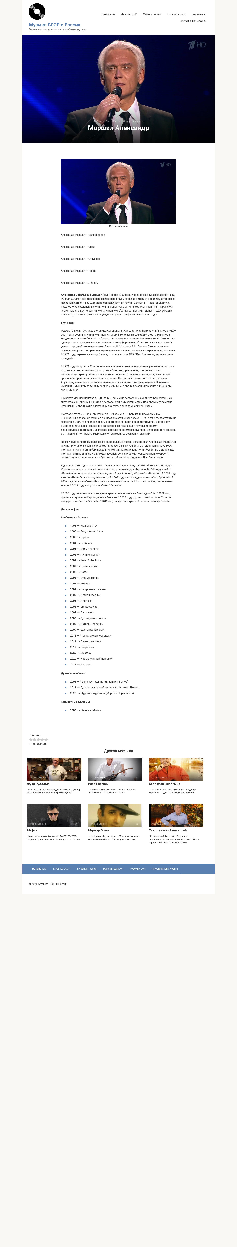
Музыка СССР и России (54, 25)
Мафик (32, 1183)
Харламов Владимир (164, 1137)
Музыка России (152, 14)
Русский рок (198, 14)
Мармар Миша (98, 1183)
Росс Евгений (98, 1137)
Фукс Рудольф (38, 1137)
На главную (108, 14)
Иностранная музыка (193, 20)
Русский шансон (176, 14)
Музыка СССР (129, 14)
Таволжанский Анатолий (168, 1183)
